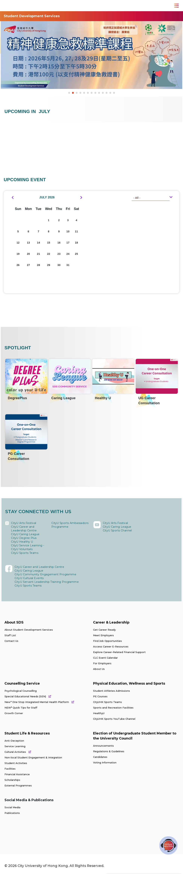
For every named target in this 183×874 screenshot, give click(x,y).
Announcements (103, 745)
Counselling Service (22, 683)
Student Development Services (32, 16)
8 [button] (95, 93)
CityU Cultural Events (29, 578)
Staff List (10, 635)
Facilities (10, 768)
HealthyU (98, 713)
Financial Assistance (17, 774)
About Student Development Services (28, 629)
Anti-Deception (14, 740)
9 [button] (99, 93)
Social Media (12, 807)
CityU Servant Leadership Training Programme (47, 582)
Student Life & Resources (27, 733)
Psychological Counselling (20, 690)
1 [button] (69, 93)
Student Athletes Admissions (111, 690)
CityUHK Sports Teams (107, 701)
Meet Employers (103, 635)
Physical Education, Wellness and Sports (129, 683)
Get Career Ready (104, 629)
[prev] (13, 197)
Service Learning (14, 746)
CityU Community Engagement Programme (45, 574)
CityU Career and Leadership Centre (23, 528)
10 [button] (103, 93)
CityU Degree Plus (24, 538)
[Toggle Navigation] (176, 5)
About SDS (14, 622)
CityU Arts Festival (23, 523)
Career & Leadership (111, 622)
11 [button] (106, 93)
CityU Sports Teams (24, 553)
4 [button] (80, 93)
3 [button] (77, 93)
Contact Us (11, 640)
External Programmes (18, 785)
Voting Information (104, 762)
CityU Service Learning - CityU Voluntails (27, 547)
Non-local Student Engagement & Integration (33, 757)
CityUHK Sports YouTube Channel (114, 718)
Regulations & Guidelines (108, 751)
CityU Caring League (25, 534)
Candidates (100, 756)
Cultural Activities (17, 751)
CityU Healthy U (22, 541)
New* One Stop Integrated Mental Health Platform (39, 701)
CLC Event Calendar (105, 657)
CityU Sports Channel (117, 530)
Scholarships (12, 779)
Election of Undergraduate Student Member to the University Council (134, 735)
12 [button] (110, 93)
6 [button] (88, 93)
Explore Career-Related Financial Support (119, 652)
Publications (12, 812)
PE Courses (100, 696)
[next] (81, 197)
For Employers (102, 663)
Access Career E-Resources (110, 646)
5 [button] (84, 93)
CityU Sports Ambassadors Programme (69, 524)
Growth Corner (13, 713)
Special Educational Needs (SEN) (27, 696)
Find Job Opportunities (107, 640)
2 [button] (73, 93)
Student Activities (15, 763)
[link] (22, 835)
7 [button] (92, 93)
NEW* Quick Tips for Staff (20, 707)
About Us (99, 668)
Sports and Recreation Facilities (113, 707)
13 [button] (114, 93)
